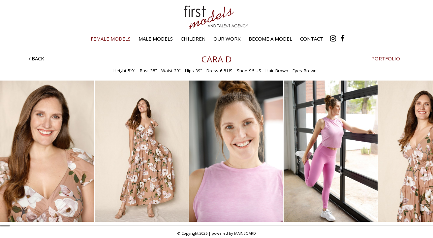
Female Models (111, 38)
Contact (311, 38)
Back (36, 58)
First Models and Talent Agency (217, 17)
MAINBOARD (245, 233)
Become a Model (270, 38)
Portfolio (385, 58)
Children (193, 38)
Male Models (156, 38)
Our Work (227, 38)
